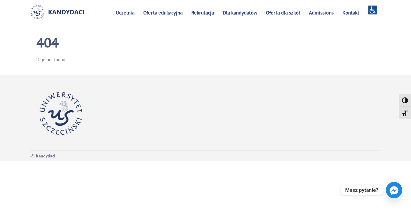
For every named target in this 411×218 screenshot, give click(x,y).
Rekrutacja (202, 12)
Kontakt (350, 12)
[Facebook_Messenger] (394, 190)
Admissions (321, 12)
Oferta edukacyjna (163, 12)
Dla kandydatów (240, 12)
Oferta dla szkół (283, 12)
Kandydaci (45, 156)
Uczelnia (125, 12)
